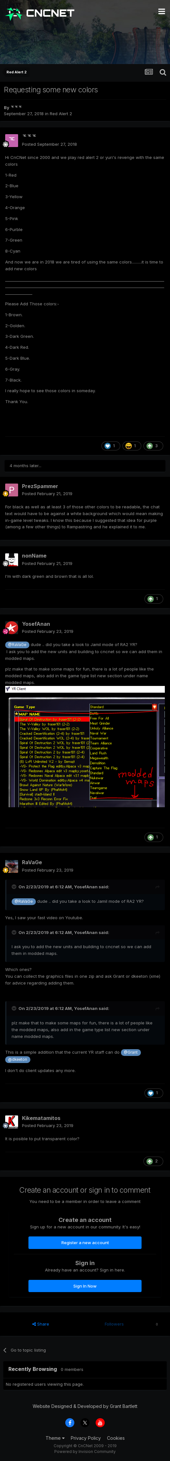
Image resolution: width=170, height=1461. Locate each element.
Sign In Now (85, 1286)
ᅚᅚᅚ (16, 107)
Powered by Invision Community (85, 1451)
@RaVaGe (17, 645)
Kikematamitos (41, 1118)
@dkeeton (17, 1059)
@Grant (131, 1052)
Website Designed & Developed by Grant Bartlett (85, 1406)
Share (40, 1324)
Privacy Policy (86, 1438)
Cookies (116, 1438)
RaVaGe (32, 862)
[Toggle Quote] (14, 886)
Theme (55, 1438)
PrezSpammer (40, 486)
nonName (34, 555)
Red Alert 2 (61, 113)
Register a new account (85, 1242)
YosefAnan (36, 624)
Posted (49, 144)
